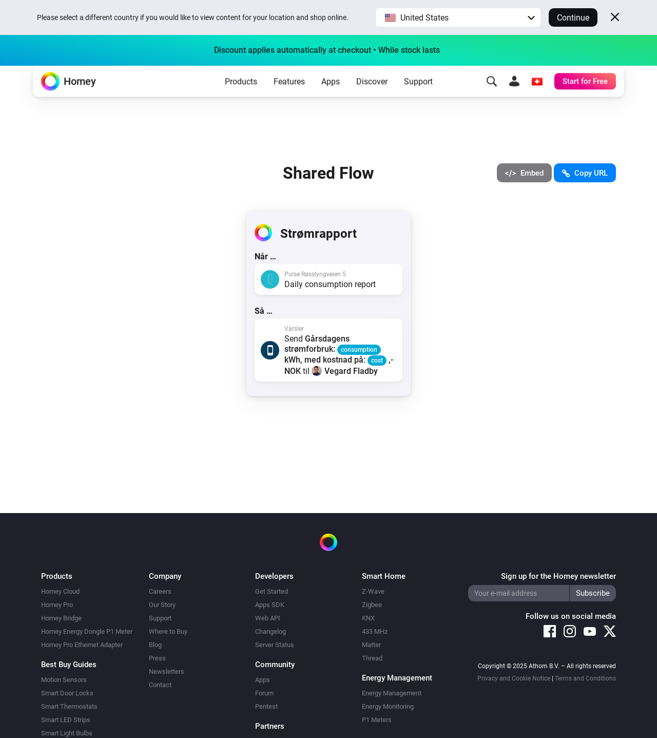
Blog (155, 645)
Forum (264, 693)
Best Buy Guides (68, 664)
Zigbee (372, 605)
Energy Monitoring (388, 706)
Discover (372, 98)
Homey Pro (57, 605)
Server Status (274, 645)
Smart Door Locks (67, 693)
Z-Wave (373, 591)
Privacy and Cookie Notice (513, 678)
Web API (267, 618)
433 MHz (375, 631)
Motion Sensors (64, 680)
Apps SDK (269, 605)
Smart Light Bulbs (66, 733)
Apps (330, 98)
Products (241, 98)
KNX (368, 618)
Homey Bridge (61, 618)
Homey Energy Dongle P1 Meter (86, 631)
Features (289, 98)
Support (418, 98)
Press (157, 658)
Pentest (266, 706)
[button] (458, 17)
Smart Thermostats (69, 706)
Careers (160, 591)
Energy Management (391, 693)
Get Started (271, 591)
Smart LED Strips (65, 720)
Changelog (270, 631)
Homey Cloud (60, 591)
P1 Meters (377, 720)
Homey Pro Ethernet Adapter (82, 645)
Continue (573, 18)
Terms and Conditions (585, 678)
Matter (371, 645)
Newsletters (166, 671)
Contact (160, 685)
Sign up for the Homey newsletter (558, 576)
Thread (372, 658)
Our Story (162, 605)
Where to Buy (168, 631)
